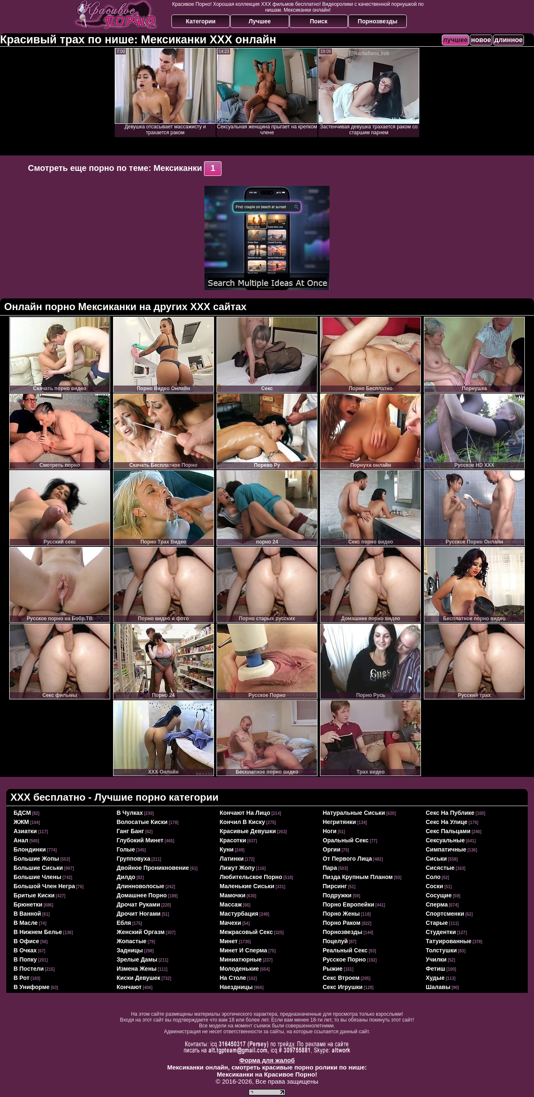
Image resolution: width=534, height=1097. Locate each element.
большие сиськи (38, 867)
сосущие (439, 895)
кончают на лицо (245, 812)
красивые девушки (248, 831)
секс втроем (341, 977)
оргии (332, 849)
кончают (129, 987)
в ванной (27, 913)
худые (435, 977)
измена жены (137, 968)
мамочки (233, 895)
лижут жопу (237, 867)
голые (126, 849)
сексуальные (445, 840)
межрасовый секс (246, 932)
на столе (233, 977)
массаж (231, 904)
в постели (29, 968)
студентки (441, 932)
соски (434, 886)
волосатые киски (142, 822)
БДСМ (22, 812)
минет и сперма (243, 950)
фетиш (436, 968)
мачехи (230, 922)
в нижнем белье (38, 932)
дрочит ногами (139, 913)
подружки (337, 895)
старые (437, 922)
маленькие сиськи (247, 886)
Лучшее (260, 21)
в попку (25, 959)
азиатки (25, 831)
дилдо (126, 877)
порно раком (342, 922)
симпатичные (446, 849)
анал (21, 840)
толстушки (441, 950)
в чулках (130, 812)
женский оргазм (141, 932)
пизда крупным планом (358, 877)
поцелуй (335, 941)
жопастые (132, 941)
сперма (437, 904)
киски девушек (139, 977)
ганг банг (130, 831)
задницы (130, 950)
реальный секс (345, 950)
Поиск (318, 21)
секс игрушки (343, 987)
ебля (124, 922)
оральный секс (346, 840)
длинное (508, 39)
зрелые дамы (137, 959)
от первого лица (347, 858)
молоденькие (239, 968)
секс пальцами (448, 831)
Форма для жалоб (267, 1060)
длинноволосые (140, 886)
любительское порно (251, 877)
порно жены (341, 913)
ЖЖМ (21, 822)
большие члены (37, 877)
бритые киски (34, 895)
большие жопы (36, 858)
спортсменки (445, 913)
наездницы (236, 987)
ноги (330, 831)
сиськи (436, 858)
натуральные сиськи (354, 812)
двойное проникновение (153, 867)
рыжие (333, 968)
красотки (233, 840)
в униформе (32, 987)
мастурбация (239, 913)
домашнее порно (142, 895)
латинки (232, 858)
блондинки (30, 849)
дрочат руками (138, 904)
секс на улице (447, 822)
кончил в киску (242, 822)
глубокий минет (140, 840)
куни (227, 849)
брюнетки (28, 904)
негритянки (339, 822)
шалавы (438, 987)
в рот (22, 977)
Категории (201, 21)
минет (229, 941)
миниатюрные (241, 959)
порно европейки (349, 904)
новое (481, 39)
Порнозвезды (378, 21)
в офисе (26, 941)
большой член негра (44, 886)
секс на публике (450, 812)
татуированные (449, 941)
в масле (26, 922)
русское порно (344, 959)
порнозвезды (343, 932)
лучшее (455, 39)
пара (330, 867)
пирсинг (335, 886)
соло (433, 877)
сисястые (440, 867)
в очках (25, 950)
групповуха (134, 858)
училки (436, 959)
